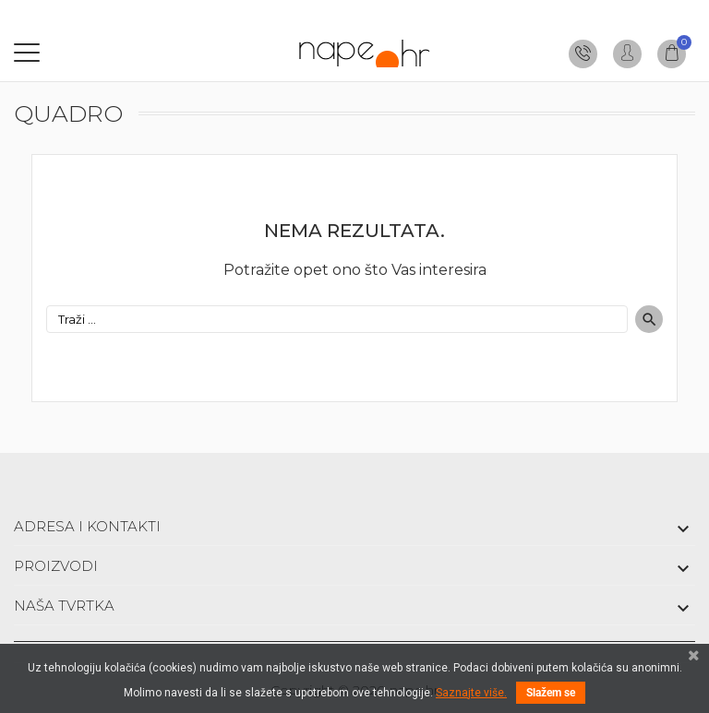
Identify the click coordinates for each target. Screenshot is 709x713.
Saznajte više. (471, 692)
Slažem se (550, 692)
